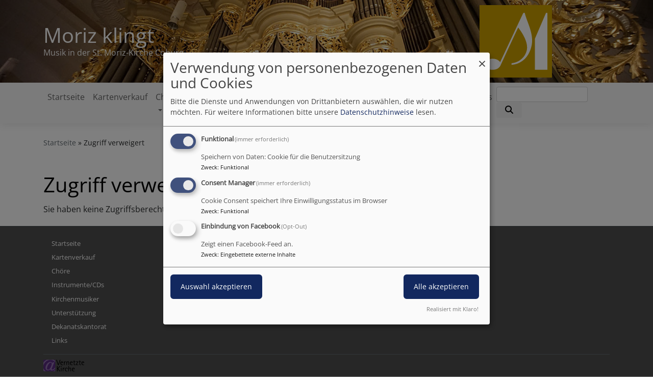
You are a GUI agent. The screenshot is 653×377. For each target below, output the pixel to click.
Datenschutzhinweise (377, 112)
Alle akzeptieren (441, 287)
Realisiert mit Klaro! (452, 309)
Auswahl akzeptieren (216, 287)
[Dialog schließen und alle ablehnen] (482, 59)
